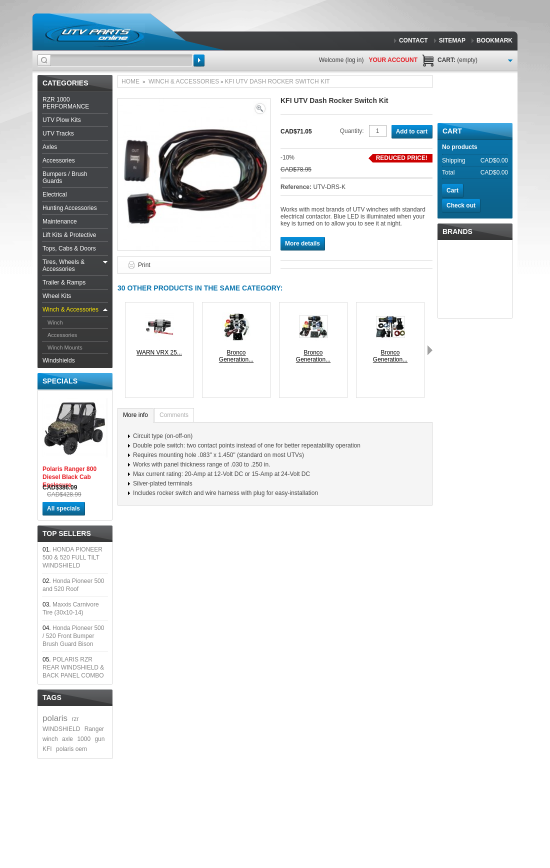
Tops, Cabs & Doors (69, 248)
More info (135, 415)
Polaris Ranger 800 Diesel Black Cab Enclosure (69, 477)
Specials (60, 381)
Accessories (58, 160)
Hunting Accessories (69, 208)
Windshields (58, 360)
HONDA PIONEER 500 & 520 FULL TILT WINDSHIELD (72, 557)
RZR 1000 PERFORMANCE (65, 103)
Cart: (458, 60)
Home (131, 81)
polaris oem (71, 749)
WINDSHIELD (61, 729)
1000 (83, 739)
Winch (55, 323)
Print (144, 265)
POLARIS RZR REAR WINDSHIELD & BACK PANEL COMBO (73, 667)
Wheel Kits (56, 296)
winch (50, 739)
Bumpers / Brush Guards (64, 177)
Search (199, 60)
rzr (75, 719)
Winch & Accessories (70, 309)
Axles (49, 147)
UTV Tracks (58, 133)
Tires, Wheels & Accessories (63, 265)
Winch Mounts (65, 347)
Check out (461, 205)
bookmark (494, 40)
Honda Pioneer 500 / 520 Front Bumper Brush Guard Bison (73, 636)
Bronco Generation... (236, 356)
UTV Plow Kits (61, 120)
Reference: (296, 187)
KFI (47, 749)
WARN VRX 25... (159, 352)
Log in (355, 60)
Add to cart (412, 131)
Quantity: (352, 131)
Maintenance (59, 221)
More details (302, 243)
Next (430, 350)
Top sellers (66, 534)
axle (67, 739)
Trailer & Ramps (64, 282)
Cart (452, 131)
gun (99, 739)
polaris (55, 718)
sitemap (452, 40)
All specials (63, 508)
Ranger (94, 729)
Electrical (54, 194)
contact (413, 40)
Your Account (393, 60)
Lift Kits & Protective (69, 235)
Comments (174, 415)
